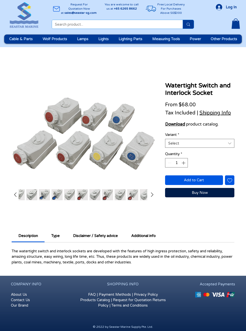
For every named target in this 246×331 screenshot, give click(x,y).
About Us (19, 294)
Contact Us (20, 300)
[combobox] (199, 143)
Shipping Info (215, 113)
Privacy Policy (146, 294)
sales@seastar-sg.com (80, 13)
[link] (28, 236)
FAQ (92, 294)
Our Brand (19, 305)
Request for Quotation (132, 300)
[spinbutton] (176, 162)
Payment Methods (115, 294)
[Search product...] (113, 24)
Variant (172, 134)
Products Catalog (95, 300)
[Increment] (184, 162)
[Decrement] (169, 162)
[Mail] (56, 8)
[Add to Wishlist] (230, 180)
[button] (235, 23)
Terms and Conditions (129, 305)
